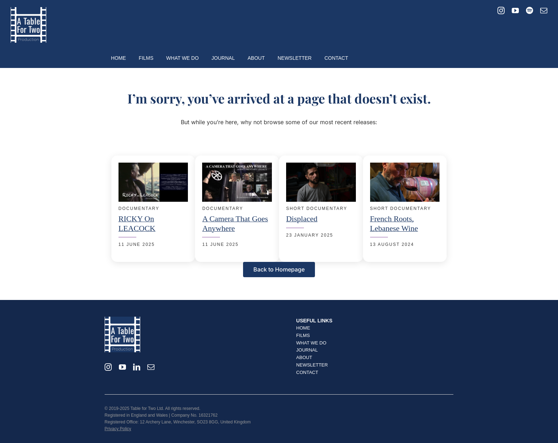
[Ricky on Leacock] (153, 166)
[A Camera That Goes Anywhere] (237, 166)
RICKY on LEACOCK (137, 223)
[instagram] (501, 10)
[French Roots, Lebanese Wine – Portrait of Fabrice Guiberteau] (405, 166)
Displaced (301, 218)
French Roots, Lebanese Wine (394, 223)
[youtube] (515, 10)
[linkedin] (136, 367)
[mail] (543, 10)
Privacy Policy (118, 428)
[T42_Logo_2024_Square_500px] (28, 10)
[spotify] (529, 10)
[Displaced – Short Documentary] (321, 166)
